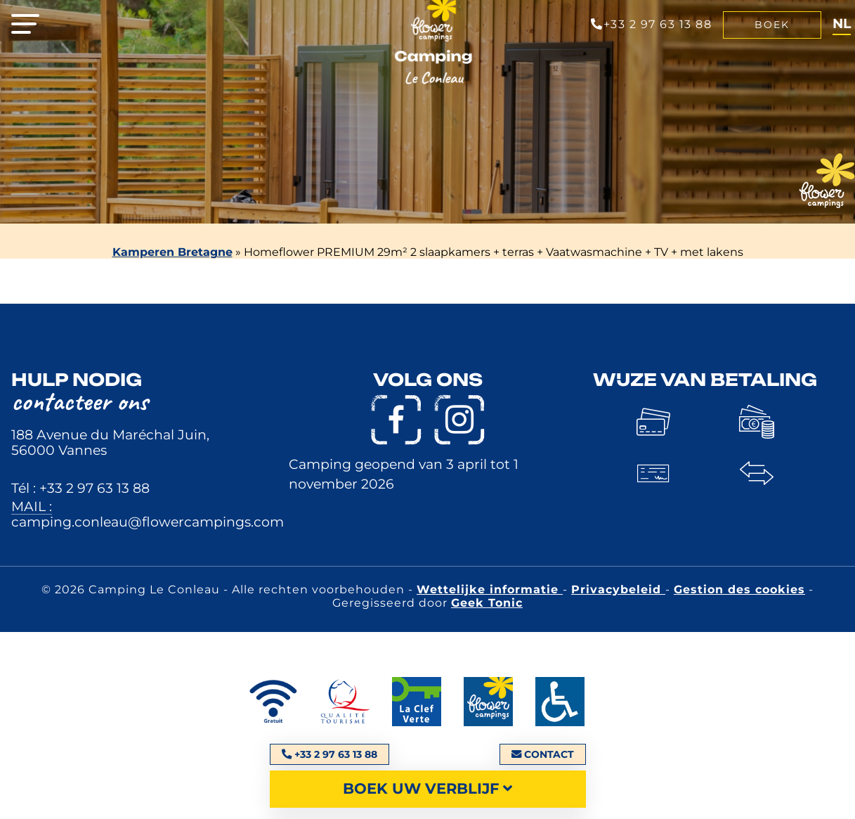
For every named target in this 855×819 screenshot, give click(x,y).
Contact (542, 754)
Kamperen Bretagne (172, 252)
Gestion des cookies (739, 589)
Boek (772, 24)
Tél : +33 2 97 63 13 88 (80, 487)
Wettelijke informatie (490, 589)
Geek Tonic (487, 603)
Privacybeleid (618, 589)
